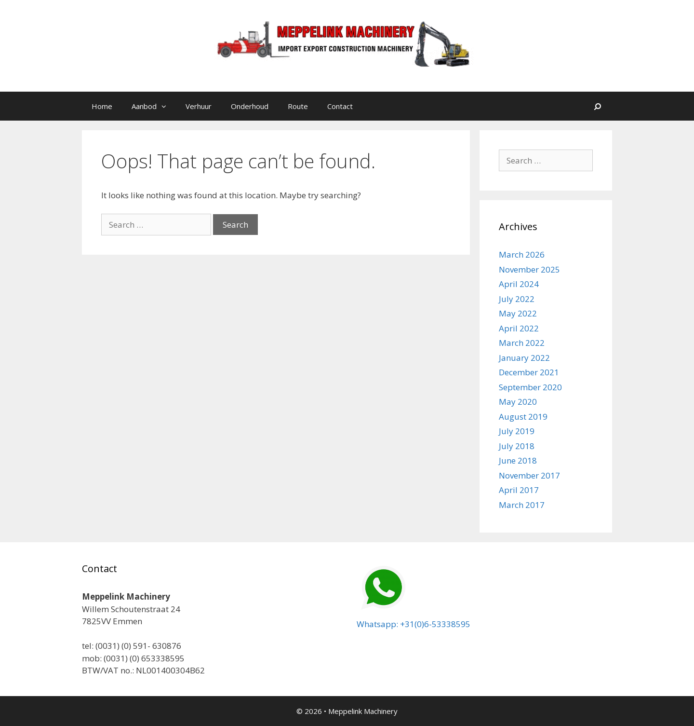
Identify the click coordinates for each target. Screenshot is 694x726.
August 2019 (523, 416)
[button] (166, 106)
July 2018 (516, 446)
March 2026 (522, 254)
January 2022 (524, 357)
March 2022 (522, 342)
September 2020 (530, 387)
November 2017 (529, 475)
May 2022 (518, 313)
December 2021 (529, 372)
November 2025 (529, 269)
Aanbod (154, 106)
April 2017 (519, 489)
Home (102, 106)
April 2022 (519, 328)
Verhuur (199, 106)
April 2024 (519, 283)
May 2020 (518, 401)
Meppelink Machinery (363, 711)
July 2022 (516, 298)
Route (298, 106)
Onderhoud (249, 106)
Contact (340, 106)
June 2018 (518, 460)
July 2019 (516, 431)
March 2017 (522, 504)
